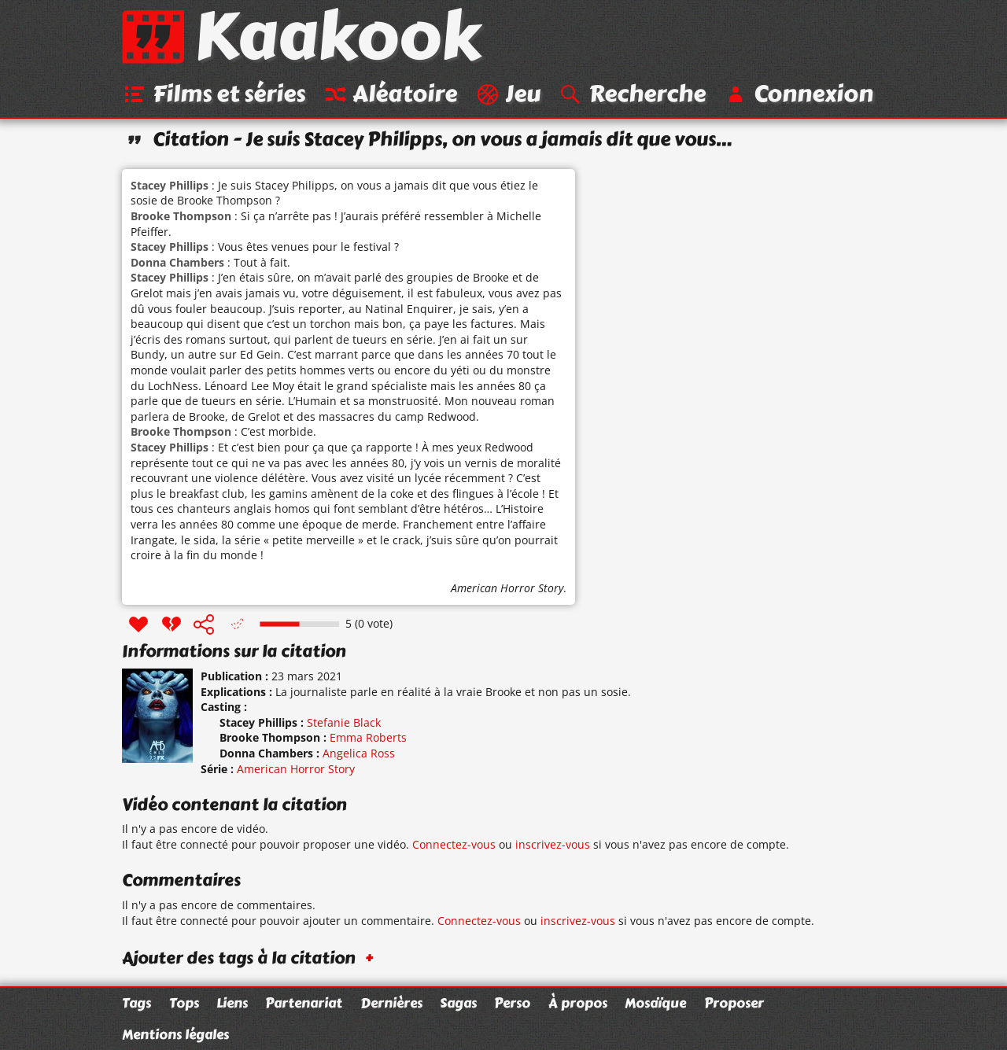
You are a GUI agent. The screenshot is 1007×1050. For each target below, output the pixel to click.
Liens (232, 1003)
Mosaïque (655, 1003)
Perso (512, 1003)
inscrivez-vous (552, 844)
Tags (136, 1003)
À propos (577, 1003)
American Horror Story (507, 587)
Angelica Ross (359, 753)
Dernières (391, 1003)
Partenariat (303, 1003)
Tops (184, 1003)
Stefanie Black (344, 722)
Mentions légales (175, 1034)
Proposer (734, 1003)
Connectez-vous (454, 844)
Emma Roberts (368, 737)
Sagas (458, 1003)
